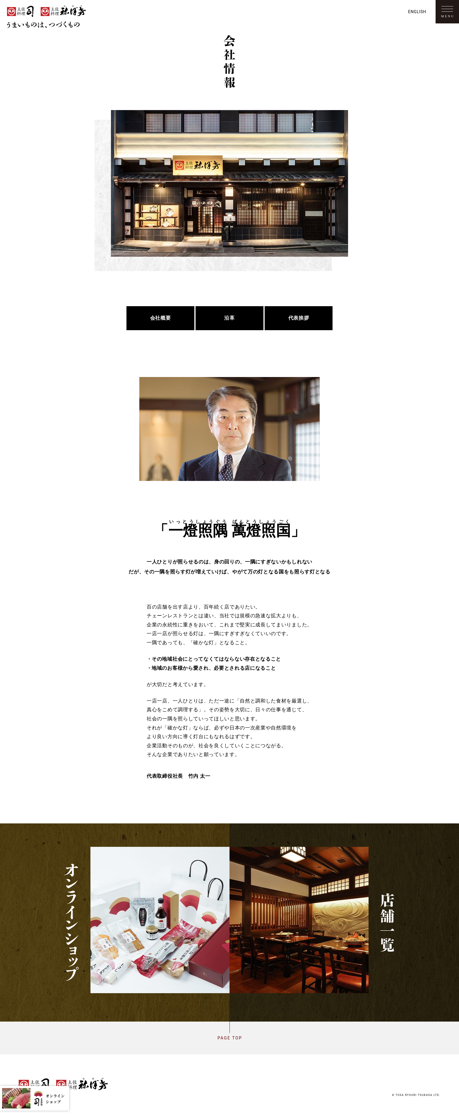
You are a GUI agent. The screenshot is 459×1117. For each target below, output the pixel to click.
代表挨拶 (299, 318)
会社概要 (160, 318)
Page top (229, 1038)
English (417, 11)
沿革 (229, 318)
